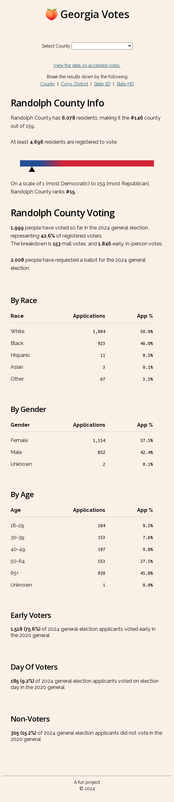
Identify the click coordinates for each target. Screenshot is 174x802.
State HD (125, 83)
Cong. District (74, 83)
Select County (56, 46)
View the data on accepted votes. (87, 65)
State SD (102, 83)
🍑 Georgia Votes (87, 14)
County (47, 83)
